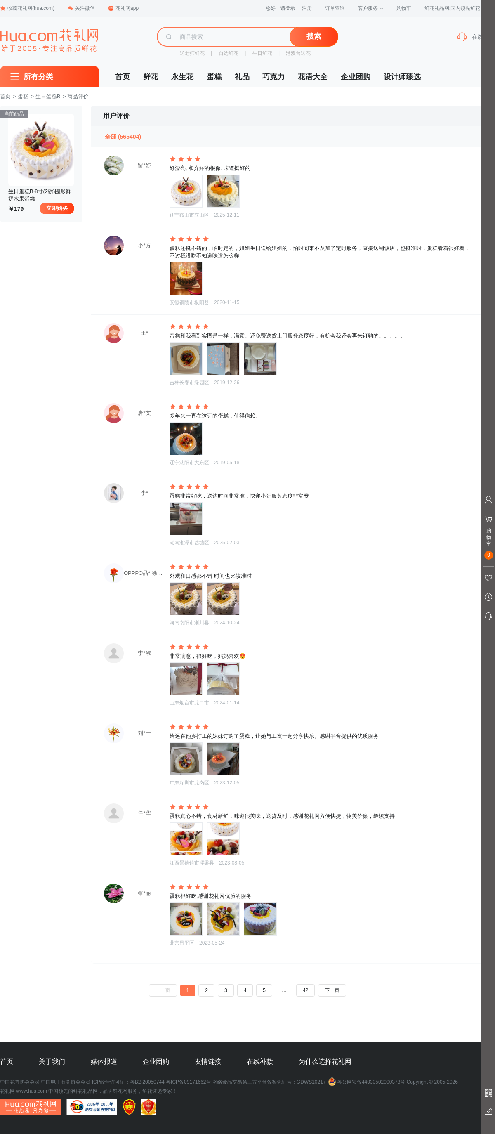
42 (305, 990)
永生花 (182, 77)
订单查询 (335, 8)
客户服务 (370, 8)
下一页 (332, 990)
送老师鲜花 (192, 53)
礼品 (242, 77)
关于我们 (52, 1061)
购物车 (403, 8)
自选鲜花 (228, 53)
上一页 (163, 990)
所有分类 (38, 77)
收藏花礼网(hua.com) (27, 8)
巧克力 (273, 77)
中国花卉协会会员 (20, 1082)
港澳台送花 (298, 53)
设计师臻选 (402, 77)
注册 (307, 8)
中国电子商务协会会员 (65, 1082)
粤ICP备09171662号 (188, 1082)
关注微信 (81, 8)
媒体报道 (104, 1061)
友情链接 (208, 1061)
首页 (122, 77)
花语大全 (313, 77)
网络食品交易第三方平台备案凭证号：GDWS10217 (269, 1082)
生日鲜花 (262, 53)
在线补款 (260, 1061)
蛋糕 (214, 77)
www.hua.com (31, 1091)
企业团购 (355, 77)
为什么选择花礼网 (325, 1061)
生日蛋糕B (48, 96)
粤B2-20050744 (147, 1082)
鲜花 (150, 77)
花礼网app (123, 8)
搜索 (313, 36)
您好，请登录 (280, 8)
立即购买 (57, 208)
